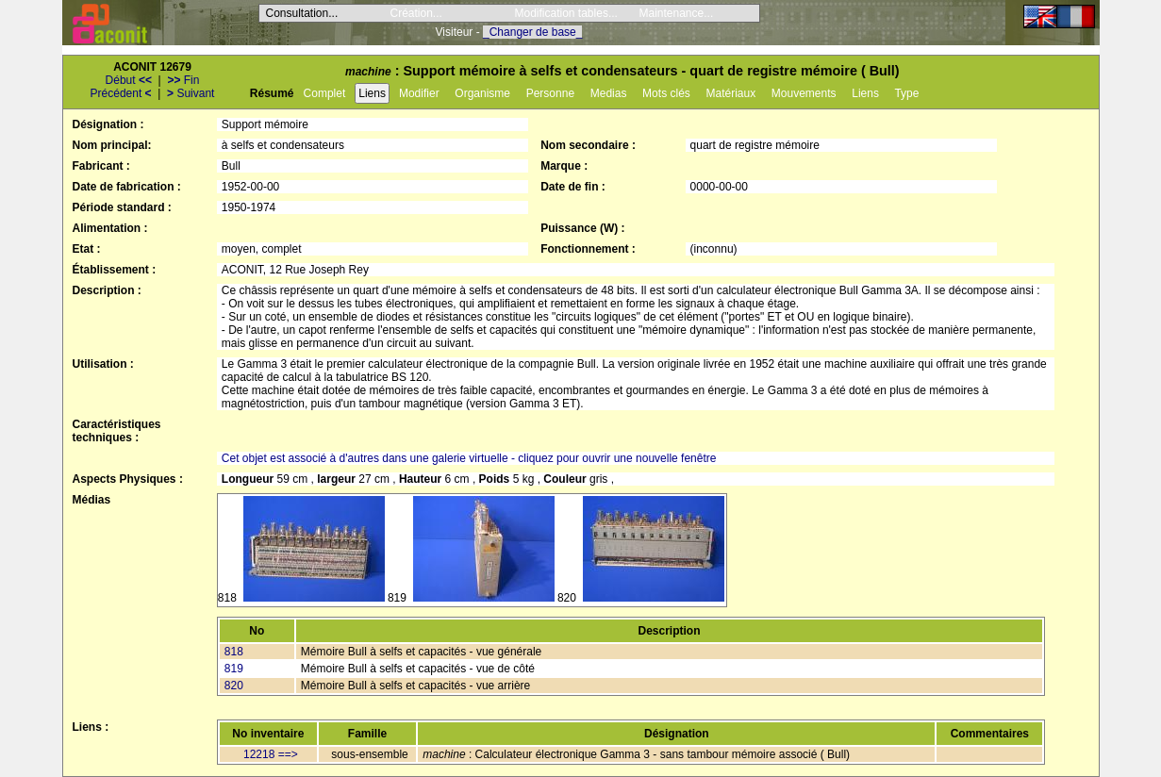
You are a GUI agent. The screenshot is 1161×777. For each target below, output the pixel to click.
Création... (416, 13)
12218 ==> (270, 754)
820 (233, 685)
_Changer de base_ (532, 32)
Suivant (190, 93)
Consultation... (302, 13)
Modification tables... (566, 13)
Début (129, 80)
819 (233, 668)
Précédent (121, 93)
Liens (372, 93)
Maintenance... (676, 13)
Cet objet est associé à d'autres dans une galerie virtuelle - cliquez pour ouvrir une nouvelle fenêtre (469, 458)
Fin (183, 80)
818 (233, 651)
